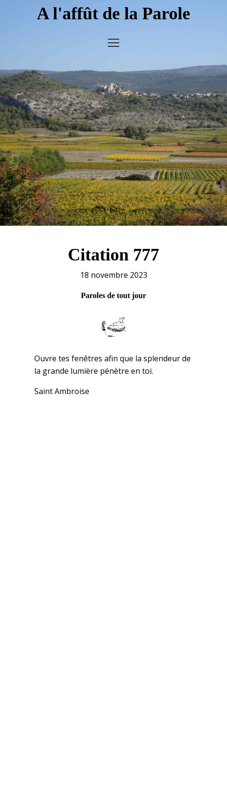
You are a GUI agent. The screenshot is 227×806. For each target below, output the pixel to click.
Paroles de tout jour (113, 290)
